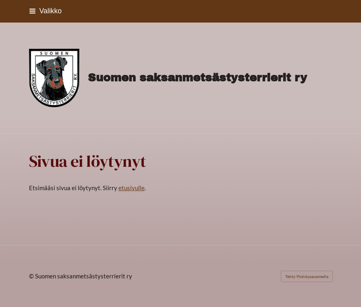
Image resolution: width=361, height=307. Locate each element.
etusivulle (131, 187)
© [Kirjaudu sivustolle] (32, 276)
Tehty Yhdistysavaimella (306, 276)
